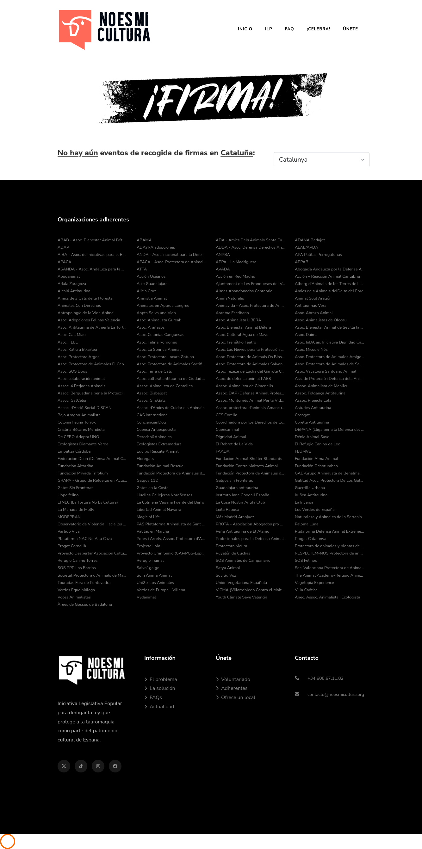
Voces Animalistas (74, 597)
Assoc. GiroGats (151, 400)
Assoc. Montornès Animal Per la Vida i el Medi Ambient (250, 400)
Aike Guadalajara (152, 284)
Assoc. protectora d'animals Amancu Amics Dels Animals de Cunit (250, 408)
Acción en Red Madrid (235, 276)
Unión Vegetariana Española (241, 583)
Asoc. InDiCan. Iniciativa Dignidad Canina (329, 342)
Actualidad (159, 706)
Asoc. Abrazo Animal (314, 313)
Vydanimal (146, 597)
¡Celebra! (318, 29)
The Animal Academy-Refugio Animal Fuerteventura (329, 575)
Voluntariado (233, 679)
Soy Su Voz (226, 575)
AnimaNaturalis (230, 298)
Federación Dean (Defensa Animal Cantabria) (92, 459)
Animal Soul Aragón (313, 298)
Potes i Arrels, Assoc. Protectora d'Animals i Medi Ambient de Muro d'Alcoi (171, 539)
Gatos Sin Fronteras (75, 488)
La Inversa (304, 502)
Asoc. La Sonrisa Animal (159, 349)
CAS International (153, 415)
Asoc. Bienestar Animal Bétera (243, 327)
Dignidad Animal (231, 437)
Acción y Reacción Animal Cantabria (327, 276)
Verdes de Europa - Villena (161, 590)
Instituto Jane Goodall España (242, 495)
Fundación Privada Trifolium (83, 473)
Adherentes (231, 688)
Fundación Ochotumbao (316, 466)
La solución (159, 688)
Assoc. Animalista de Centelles (165, 386)
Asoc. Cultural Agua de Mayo (242, 335)
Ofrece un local (235, 697)
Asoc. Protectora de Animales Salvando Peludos (250, 364)
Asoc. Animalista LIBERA (238, 320)
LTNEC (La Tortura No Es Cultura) (88, 502)
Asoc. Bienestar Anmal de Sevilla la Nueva (329, 327)
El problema (160, 679)
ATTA (142, 269)
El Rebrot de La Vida (234, 444)
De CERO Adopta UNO (78, 437)
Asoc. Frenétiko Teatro (236, 342)
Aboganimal (69, 276)
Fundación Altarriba (75, 466)
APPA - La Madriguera (236, 262)
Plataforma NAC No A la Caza (85, 539)
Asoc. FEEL (68, 342)
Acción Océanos (151, 276)
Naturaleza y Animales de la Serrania (328, 517)
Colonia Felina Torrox (77, 422)
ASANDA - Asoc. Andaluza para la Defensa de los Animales (92, 269)
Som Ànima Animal (154, 575)
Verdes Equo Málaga (76, 590)
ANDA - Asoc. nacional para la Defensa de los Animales (171, 254)
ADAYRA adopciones (156, 247)
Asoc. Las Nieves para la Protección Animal (250, 349)
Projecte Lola (148, 546)
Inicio (245, 29)
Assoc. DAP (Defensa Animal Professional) (250, 393)
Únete (350, 29)
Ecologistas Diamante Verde (83, 444)
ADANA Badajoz (310, 240)
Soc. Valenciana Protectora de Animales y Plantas (329, 568)
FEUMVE (303, 451)
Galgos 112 (147, 480)
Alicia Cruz (146, 291)
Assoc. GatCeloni (73, 400)
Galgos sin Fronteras (234, 480)
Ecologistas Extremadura (159, 444)
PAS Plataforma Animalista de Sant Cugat (171, 524)
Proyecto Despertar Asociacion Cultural (92, 553)
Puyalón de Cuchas (233, 553)
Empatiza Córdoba (74, 451)
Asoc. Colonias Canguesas (160, 335)
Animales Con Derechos (79, 305)
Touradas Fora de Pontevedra (84, 583)
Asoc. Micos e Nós (311, 349)
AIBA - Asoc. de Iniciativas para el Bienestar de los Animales (92, 254)
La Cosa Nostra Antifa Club (240, 502)
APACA (64, 262)
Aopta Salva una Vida (156, 313)
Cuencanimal (227, 429)
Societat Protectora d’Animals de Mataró (92, 575)
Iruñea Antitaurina (311, 495)
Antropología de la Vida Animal (86, 313)
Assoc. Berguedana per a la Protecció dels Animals (92, 393)
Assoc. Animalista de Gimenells (244, 386)
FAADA (223, 451)
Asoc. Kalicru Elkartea (77, 349)
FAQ (289, 29)
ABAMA (144, 240)
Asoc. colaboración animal (81, 378)
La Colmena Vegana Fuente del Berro (170, 502)
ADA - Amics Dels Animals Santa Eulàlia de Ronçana (250, 240)
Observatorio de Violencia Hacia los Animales (92, 524)
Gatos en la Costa (153, 488)
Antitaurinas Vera (310, 305)
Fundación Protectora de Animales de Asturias (171, 473)
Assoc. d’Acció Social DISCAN (85, 408)
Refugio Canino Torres (78, 560)
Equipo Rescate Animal (158, 451)
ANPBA (223, 254)
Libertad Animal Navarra (159, 509)
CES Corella (226, 415)
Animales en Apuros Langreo (163, 305)
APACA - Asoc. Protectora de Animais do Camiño (171, 262)
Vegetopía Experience (314, 583)
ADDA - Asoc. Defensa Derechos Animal (250, 247)
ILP (268, 29)
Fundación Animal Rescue (160, 466)
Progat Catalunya (310, 539)
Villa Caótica (306, 590)
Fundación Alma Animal (316, 459)
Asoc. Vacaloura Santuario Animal (325, 371)
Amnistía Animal (152, 298)
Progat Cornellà (72, 546)
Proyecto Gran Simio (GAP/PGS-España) (171, 553)
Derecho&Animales (154, 437)
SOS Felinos (306, 560)
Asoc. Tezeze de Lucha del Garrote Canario (250, 371)
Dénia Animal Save (312, 437)
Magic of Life (148, 517)
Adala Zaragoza (72, 284)
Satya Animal (228, 568)
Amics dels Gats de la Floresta (85, 298)
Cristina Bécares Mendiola (81, 429)
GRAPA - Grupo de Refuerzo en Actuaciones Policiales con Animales (92, 480)
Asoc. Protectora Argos (78, 357)
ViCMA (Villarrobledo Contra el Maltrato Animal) (250, 590)
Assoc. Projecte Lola (313, 400)
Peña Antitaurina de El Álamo (242, 531)
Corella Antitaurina (312, 422)
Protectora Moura (231, 546)
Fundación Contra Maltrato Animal (247, 466)
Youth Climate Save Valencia (241, 597)
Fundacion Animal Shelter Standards (249, 459)
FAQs (153, 697)
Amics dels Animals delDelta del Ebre (329, 291)
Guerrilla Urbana (310, 488)
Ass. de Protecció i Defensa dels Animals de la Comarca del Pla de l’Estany (329, 378)
